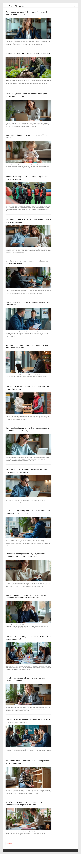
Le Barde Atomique (15, 6)
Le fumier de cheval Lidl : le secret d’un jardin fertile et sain (28, 53)
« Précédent (9, 843)
